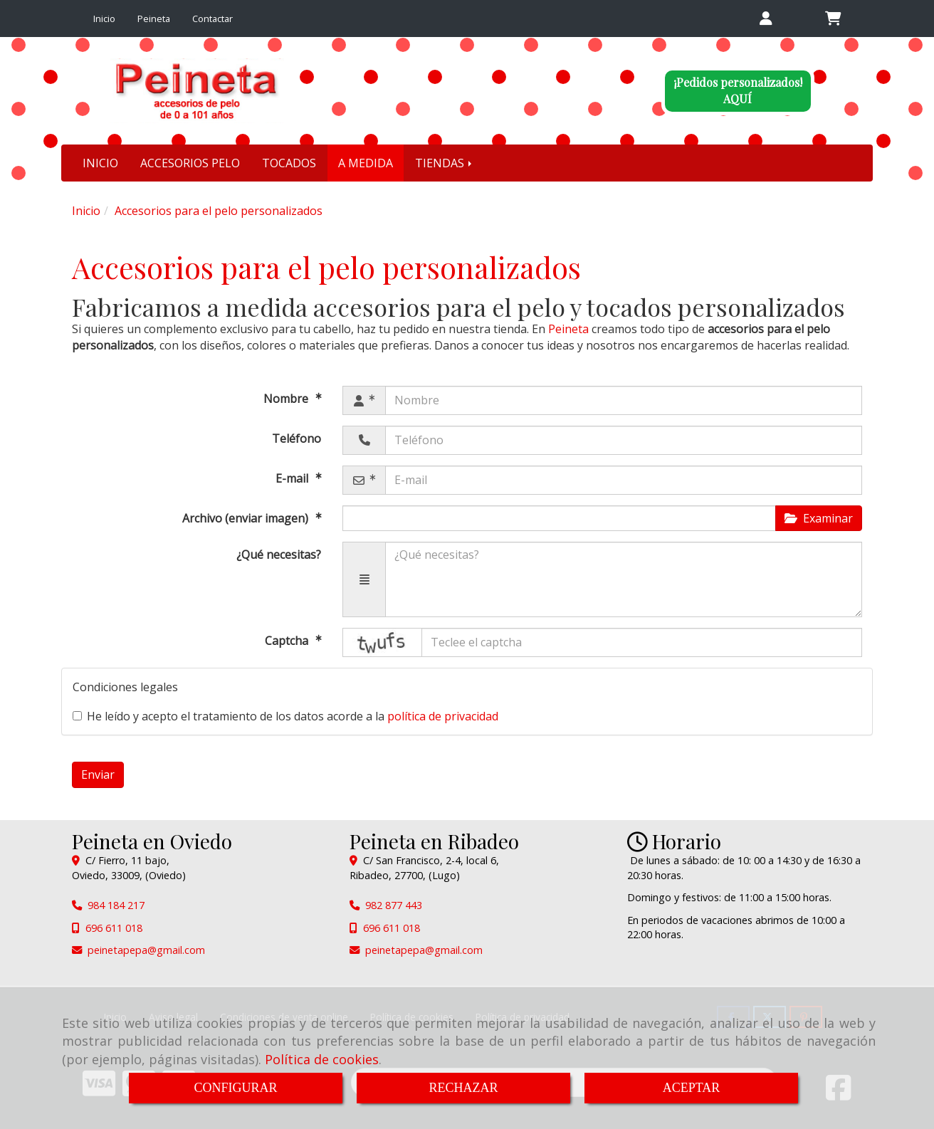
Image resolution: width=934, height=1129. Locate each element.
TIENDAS (444, 163)
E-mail (293, 478)
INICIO (100, 163)
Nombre (287, 398)
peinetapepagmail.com (146, 950)
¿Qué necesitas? (278, 554)
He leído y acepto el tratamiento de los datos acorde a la (285, 716)
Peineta (153, 18)
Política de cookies (322, 1059)
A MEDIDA (365, 163)
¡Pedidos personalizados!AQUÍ (737, 90)
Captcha (288, 640)
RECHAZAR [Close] (463, 1088)
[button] (766, 19)
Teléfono (296, 438)
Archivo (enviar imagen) (246, 518)
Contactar (212, 18)
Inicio (104, 18)
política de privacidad (442, 716)
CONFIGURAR (235, 1088)
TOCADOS (289, 163)
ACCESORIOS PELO (190, 163)
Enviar (98, 774)
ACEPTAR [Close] (691, 1088)
